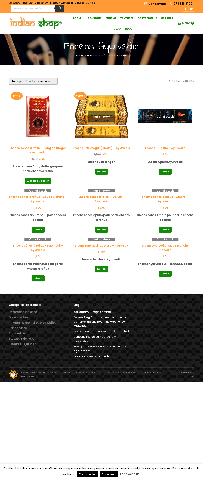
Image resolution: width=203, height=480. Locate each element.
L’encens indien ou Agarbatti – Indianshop (95, 339)
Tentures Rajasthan (22, 344)
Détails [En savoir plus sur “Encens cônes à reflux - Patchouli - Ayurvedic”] (38, 278)
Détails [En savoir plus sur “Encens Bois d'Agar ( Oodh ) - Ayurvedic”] (101, 171)
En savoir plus (129, 474)
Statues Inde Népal (22, 338)
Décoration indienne (23, 312)
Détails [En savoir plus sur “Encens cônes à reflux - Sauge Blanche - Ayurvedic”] (38, 229)
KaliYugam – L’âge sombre (92, 312)
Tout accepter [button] (87, 474)
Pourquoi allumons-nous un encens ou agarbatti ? (100, 349)
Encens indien (18, 317)
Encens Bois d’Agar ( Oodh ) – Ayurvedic (101, 148)
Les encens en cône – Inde (91, 356)
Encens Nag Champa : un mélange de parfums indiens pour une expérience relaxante (100, 321)
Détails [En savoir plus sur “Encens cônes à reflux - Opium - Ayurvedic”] (101, 229)
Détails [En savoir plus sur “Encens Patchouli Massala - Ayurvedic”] (101, 269)
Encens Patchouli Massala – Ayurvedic (101, 245)
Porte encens (18, 328)
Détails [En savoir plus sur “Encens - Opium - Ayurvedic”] (165, 171)
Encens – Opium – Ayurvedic (165, 148)
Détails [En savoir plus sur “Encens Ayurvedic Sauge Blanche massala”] (165, 273)
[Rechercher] (59, 8)
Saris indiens (18, 333)
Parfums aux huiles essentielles (34, 322)
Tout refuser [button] (109, 474)
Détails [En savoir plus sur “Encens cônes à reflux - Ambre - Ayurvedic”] (165, 229)
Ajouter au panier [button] (38, 181)
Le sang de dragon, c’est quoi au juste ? (101, 331)
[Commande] (33, 81)
